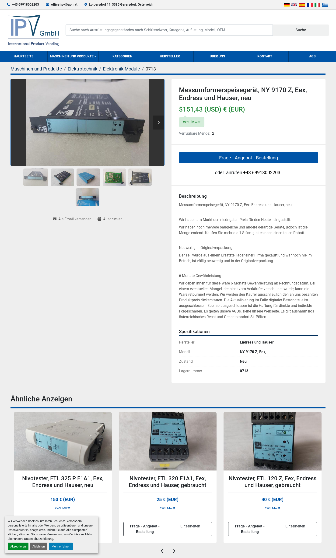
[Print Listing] (110, 219)
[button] (73, 56)
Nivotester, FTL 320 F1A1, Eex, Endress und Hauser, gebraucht (167, 481)
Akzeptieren (18, 546)
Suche (301, 30)
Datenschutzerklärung (38, 538)
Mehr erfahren (61, 546)
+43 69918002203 (25, 4)
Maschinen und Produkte (72, 56)
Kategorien (122, 56)
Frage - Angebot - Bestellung (248, 158)
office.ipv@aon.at (64, 4)
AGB (312, 56)
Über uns (217, 56)
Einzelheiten (190, 526)
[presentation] (162, 550)
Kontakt (264, 56)
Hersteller (170, 56)
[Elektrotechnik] (82, 69)
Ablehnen (38, 546)
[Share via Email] (72, 219)
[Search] (169, 30)
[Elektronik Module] (121, 69)
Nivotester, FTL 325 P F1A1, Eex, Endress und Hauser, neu (62, 481)
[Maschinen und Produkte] (36, 69)
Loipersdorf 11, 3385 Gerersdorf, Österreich (121, 4)
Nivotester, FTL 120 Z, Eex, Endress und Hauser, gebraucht (272, 481)
